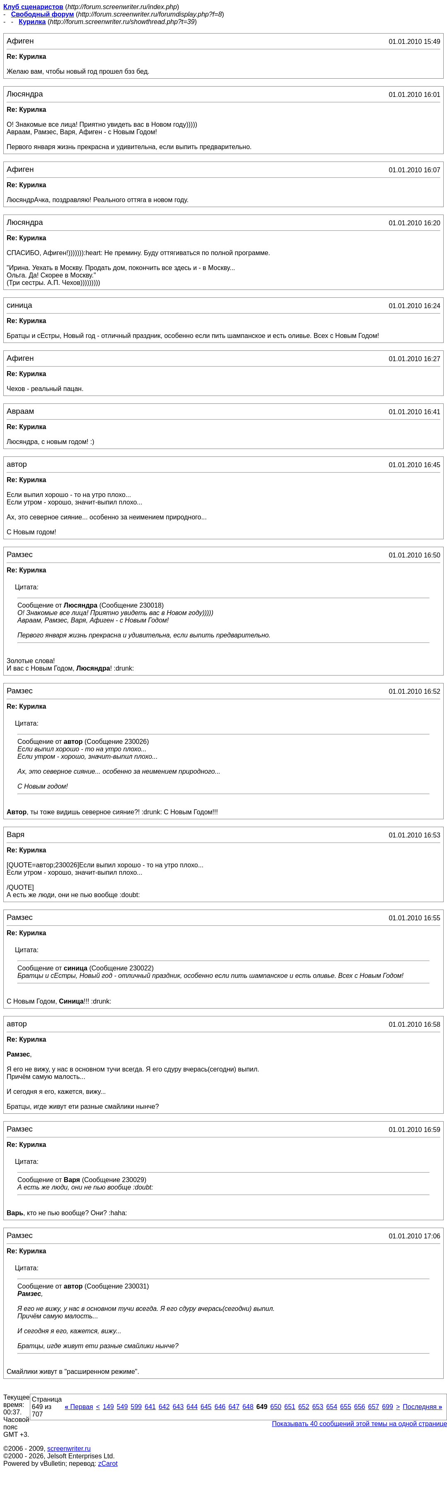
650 (276, 1406)
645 (206, 1406)
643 (178, 1406)
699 (387, 1406)
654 (331, 1406)
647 (233, 1406)
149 (108, 1406)
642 (164, 1406)
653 (318, 1406)
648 (248, 1406)
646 (220, 1406)
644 (192, 1406)
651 (289, 1406)
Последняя (422, 1406)
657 (373, 1406)
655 (345, 1406)
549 (122, 1406)
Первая (79, 1406)
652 (303, 1406)
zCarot (108, 1463)
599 (136, 1406)
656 (359, 1406)
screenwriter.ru (69, 1448)
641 (150, 1406)
